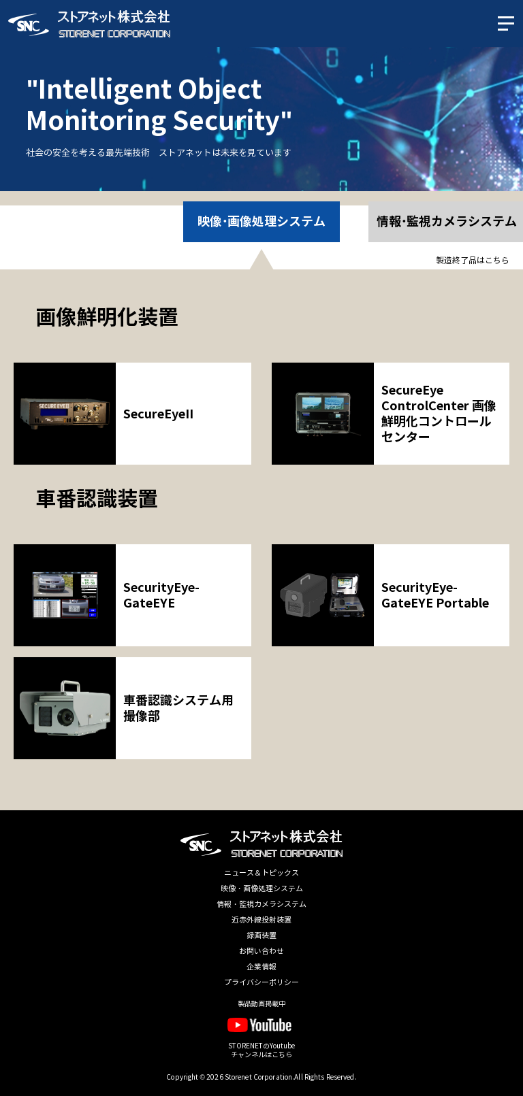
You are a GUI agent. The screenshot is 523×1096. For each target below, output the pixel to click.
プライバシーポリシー (261, 982)
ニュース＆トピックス (261, 873)
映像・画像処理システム (262, 889)
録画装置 (261, 936)
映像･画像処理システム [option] (261, 221)
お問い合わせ (261, 951)
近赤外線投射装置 (261, 920)
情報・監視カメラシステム (261, 904)
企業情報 (261, 967)
